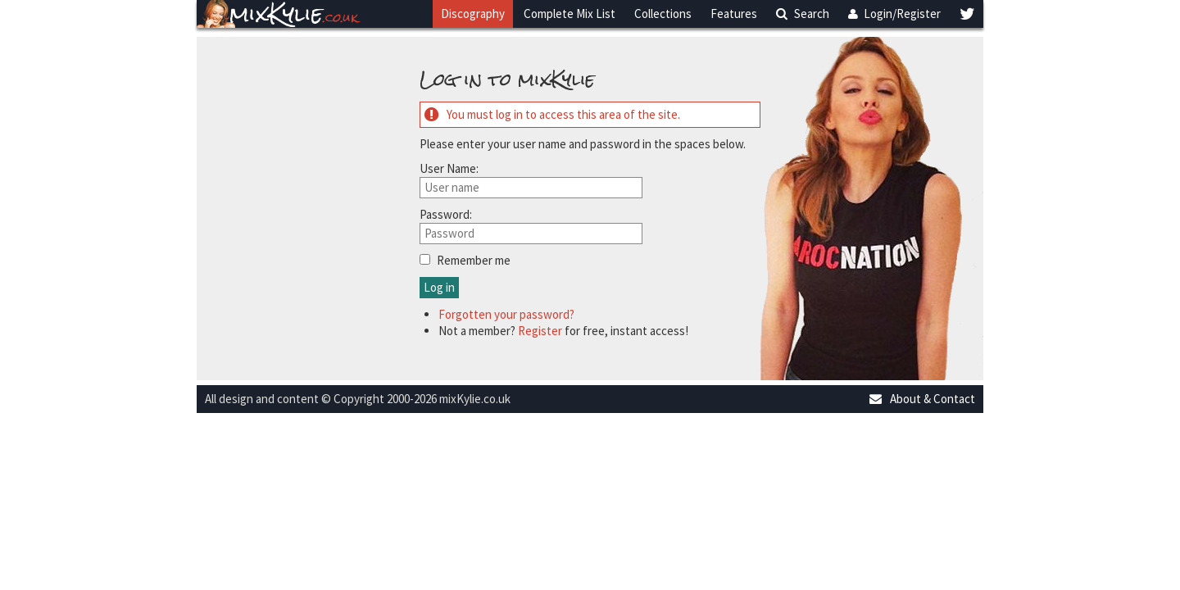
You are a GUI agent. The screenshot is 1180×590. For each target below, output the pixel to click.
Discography (473, 13)
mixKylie (293, 14)
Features (733, 13)
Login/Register (895, 13)
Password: (446, 214)
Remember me (474, 260)
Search (802, 13)
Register (540, 330)
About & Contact (921, 398)
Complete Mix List (569, 13)
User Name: (449, 168)
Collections (663, 13)
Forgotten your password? (506, 314)
